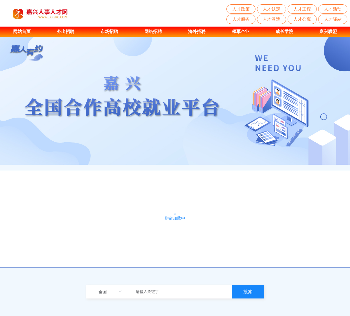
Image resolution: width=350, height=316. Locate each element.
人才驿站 (333, 19)
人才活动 (333, 8)
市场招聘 (109, 31)
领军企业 (240, 31)
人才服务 (241, 19)
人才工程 (302, 8)
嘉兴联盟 (328, 31)
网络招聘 (153, 31)
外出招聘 (65, 31)
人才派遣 (271, 19)
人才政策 (241, 8)
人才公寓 (302, 19)
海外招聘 (197, 31)
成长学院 (284, 31)
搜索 (248, 291)
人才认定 (271, 8)
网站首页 (22, 31)
